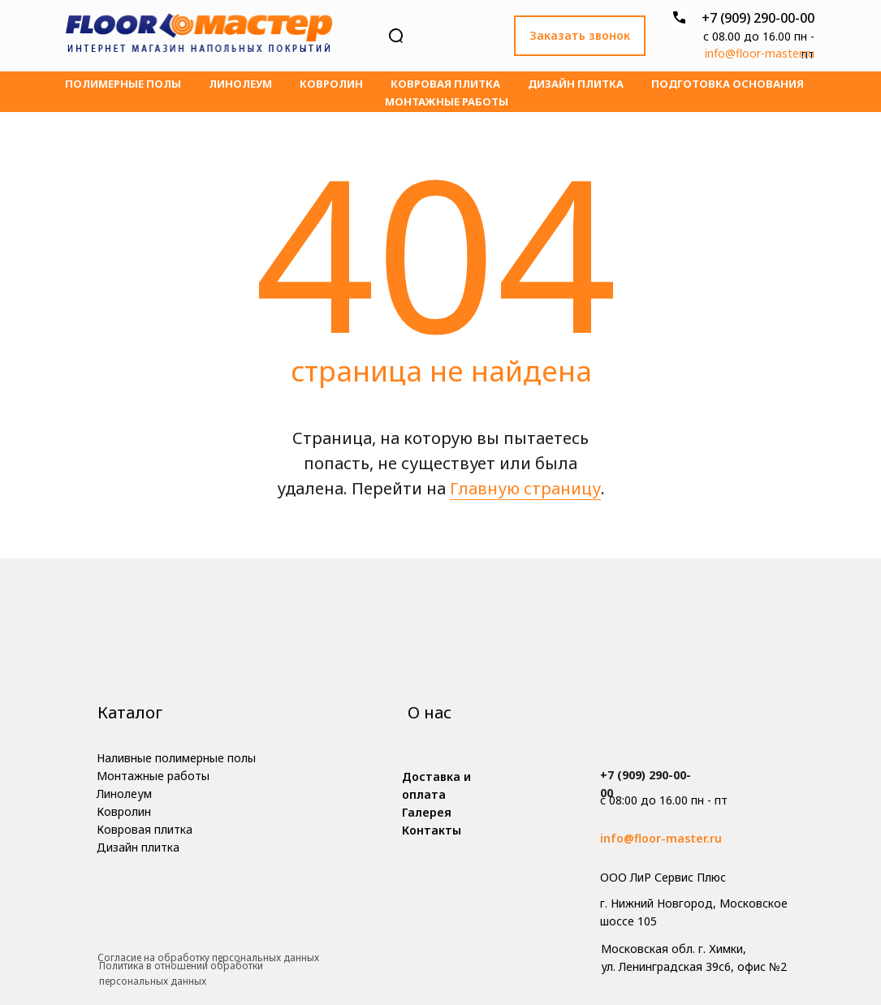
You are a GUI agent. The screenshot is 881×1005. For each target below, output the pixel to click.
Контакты (431, 830)
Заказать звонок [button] (579, 35)
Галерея (426, 812)
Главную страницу (525, 488)
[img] (199, 35)
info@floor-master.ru (759, 53)
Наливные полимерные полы (176, 758)
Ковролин (331, 83)
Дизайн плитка (576, 83)
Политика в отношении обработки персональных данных (181, 973)
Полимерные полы (123, 83)
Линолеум (240, 83)
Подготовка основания (727, 83)
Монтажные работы (446, 101)
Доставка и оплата (436, 785)
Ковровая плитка (445, 83)
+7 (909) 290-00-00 (758, 18)
